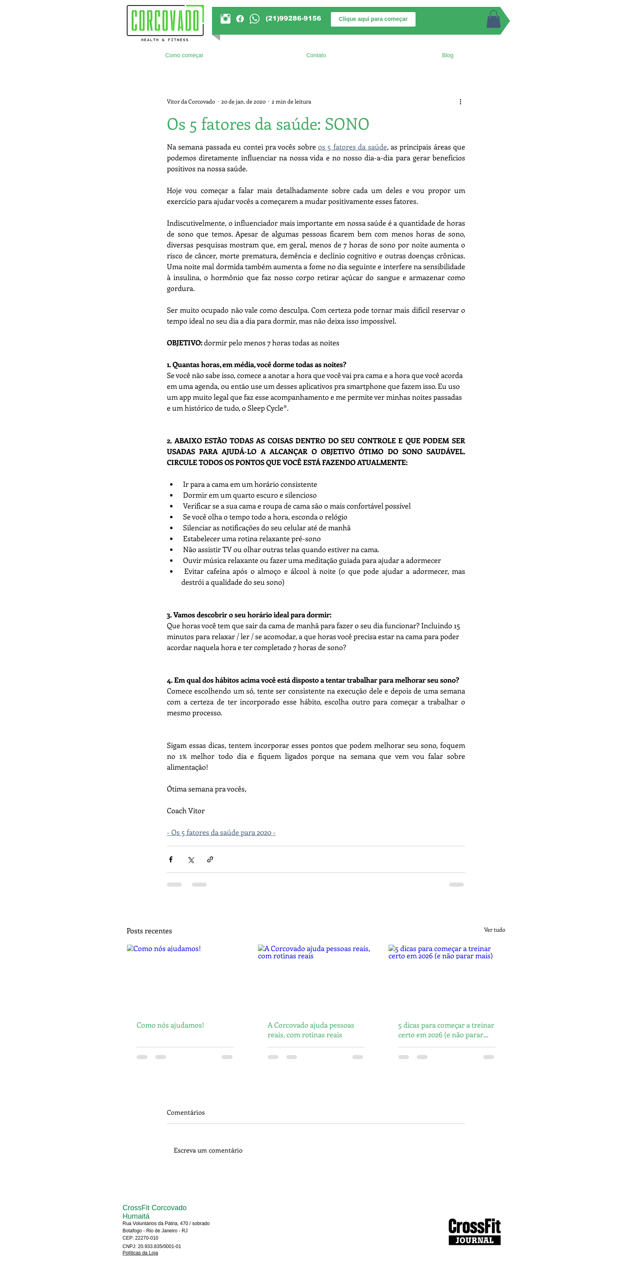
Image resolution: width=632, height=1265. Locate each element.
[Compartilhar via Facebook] (171, 859)
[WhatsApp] (254, 19)
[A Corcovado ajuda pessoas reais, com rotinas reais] (316, 977)
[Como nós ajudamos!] (185, 977)
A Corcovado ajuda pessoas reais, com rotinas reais (311, 1029)
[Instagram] (225, 19)
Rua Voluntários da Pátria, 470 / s (159, 1223)
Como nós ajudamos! (170, 1025)
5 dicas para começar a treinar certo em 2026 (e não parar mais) (446, 1029)
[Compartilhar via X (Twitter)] (190, 859)
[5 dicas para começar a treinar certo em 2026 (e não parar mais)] (447, 977)
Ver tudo (494, 929)
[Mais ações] (460, 101)
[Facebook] (240, 19)
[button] (493, 19)
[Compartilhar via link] (210, 859)
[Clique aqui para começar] (373, 19)
